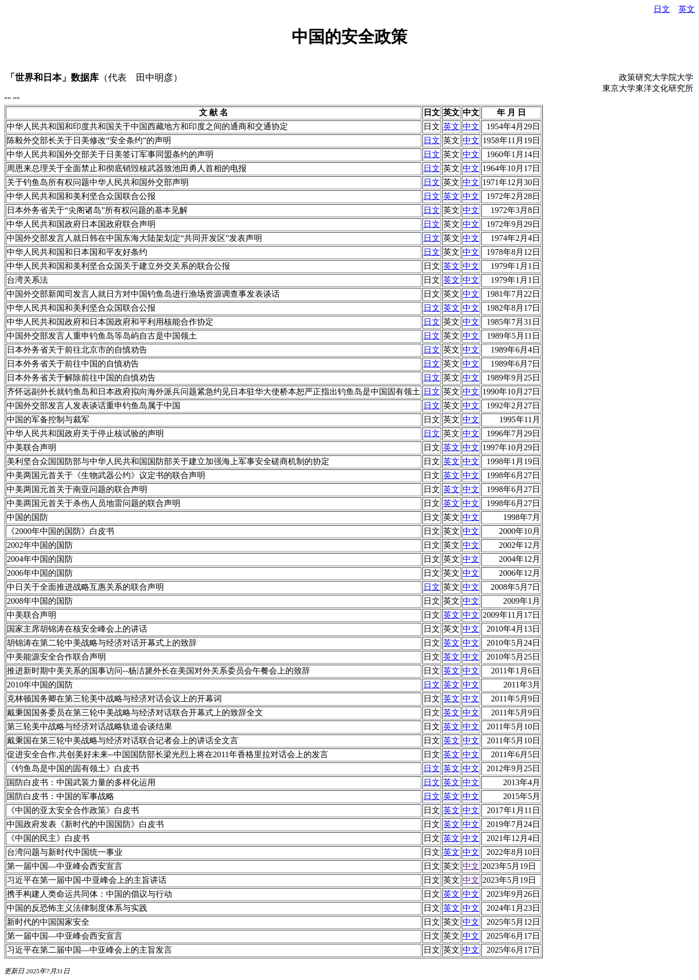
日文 (662, 9)
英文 (686, 9)
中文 (471, 126)
